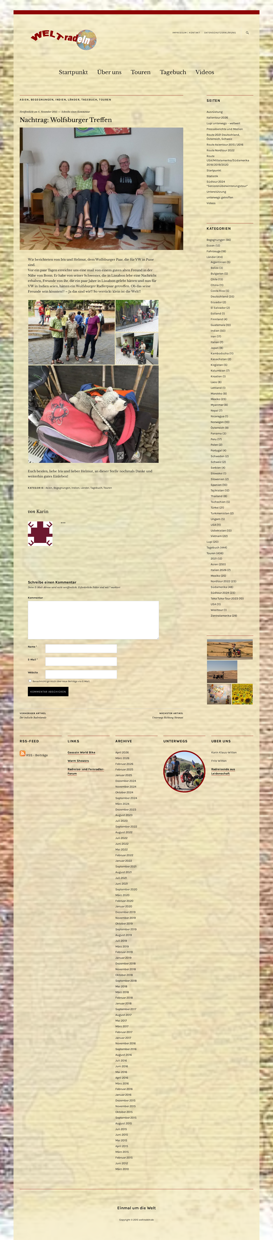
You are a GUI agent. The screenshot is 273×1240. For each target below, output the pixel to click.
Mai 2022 (121, 849)
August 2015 (123, 1123)
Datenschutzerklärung (220, 32)
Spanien (216, 485)
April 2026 (122, 752)
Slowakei (217, 473)
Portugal (216, 450)
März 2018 (122, 992)
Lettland (216, 388)
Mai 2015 (121, 1140)
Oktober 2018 (124, 975)
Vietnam (216, 536)
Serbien (216, 467)
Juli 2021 (121, 878)
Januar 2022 (123, 860)
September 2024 (126, 798)
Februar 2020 (124, 901)
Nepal (214, 410)
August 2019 (123, 935)
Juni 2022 (122, 844)
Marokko (216, 393)
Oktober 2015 (124, 1112)
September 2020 (126, 889)
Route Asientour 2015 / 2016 (225, 144)
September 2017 (125, 1009)
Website (33, 672)
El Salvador (218, 308)
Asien (24, 99)
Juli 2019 (121, 941)
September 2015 (125, 1117)
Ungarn (216, 519)
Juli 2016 (121, 1060)
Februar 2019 (124, 952)
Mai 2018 (121, 986)
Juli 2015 (121, 1129)
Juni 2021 (121, 883)
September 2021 (125, 866)
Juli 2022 (121, 838)
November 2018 (125, 969)
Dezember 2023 (125, 809)
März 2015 (122, 1152)
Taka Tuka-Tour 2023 (224, 598)
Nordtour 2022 (220, 581)
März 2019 (122, 946)
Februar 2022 (124, 855)
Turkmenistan (220, 513)
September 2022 (126, 826)
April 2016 (121, 1077)
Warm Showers (78, 761)
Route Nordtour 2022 (220, 150)
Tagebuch (173, 72)
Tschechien (218, 502)
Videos (205, 72)
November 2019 (125, 918)
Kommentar (35, 597)
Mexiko (215, 399)
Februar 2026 (124, 764)
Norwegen (217, 422)
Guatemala (218, 325)
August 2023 (124, 815)
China (215, 285)
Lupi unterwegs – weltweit (223, 123)
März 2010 (122, 1169)
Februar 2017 (123, 1032)
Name (32, 646)
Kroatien (216, 376)
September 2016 (125, 1049)
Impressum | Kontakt (186, 32)
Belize (214, 268)
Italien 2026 (218, 570)
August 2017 (123, 1015)
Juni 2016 (121, 1066)
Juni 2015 (121, 1134)
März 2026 (122, 758)
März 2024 (122, 804)
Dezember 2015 (125, 1100)
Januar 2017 (123, 1038)
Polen (214, 444)
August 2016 (123, 1055)
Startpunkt (73, 72)
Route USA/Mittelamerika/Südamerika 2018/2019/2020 (228, 160)
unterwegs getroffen (220, 197)
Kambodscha (220, 353)
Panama (216, 433)
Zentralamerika (221, 615)
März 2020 (122, 895)
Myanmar (217, 405)
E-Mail (33, 659)
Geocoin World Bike (81, 752)
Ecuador (216, 302)
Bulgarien (217, 273)
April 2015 (121, 1146)
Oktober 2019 (124, 923)
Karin (42, 511)
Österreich (217, 428)
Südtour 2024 (220, 593)
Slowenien (217, 479)
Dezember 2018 (125, 963)
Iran (213, 336)
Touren (141, 72)
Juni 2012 (121, 1163)
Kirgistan (217, 365)
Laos (214, 382)
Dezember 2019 (125, 912)
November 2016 (125, 1043)
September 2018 (126, 980)
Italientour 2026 (217, 117)
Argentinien (218, 262)
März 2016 (122, 1083)
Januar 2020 (123, 906)
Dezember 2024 (125, 781)
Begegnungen (42, 99)
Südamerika (219, 587)
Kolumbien (218, 370)
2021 (214, 558)
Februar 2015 (124, 1157)
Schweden (217, 456)
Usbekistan (218, 530)
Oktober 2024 (124, 792)
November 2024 (125, 786)
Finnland (217, 319)
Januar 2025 (123, 775)
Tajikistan (217, 490)
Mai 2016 (121, 1072)
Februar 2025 (124, 769)
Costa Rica (218, 291)
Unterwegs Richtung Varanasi (167, 715)
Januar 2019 (123, 958)
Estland (216, 313)
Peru (214, 439)
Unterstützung (216, 191)
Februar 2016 (124, 1089)
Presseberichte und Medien (225, 129)
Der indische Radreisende (33, 715)
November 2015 (125, 1106)
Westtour (217, 610)
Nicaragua (217, 416)
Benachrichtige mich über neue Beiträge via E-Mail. (61, 681)
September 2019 (125, 929)
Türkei (215, 507)
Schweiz (216, 462)
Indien (60, 99)
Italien (215, 342)
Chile (214, 279)
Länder (74, 99)
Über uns (109, 72)
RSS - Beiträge (37, 755)
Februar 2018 (124, 997)
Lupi (209, 542)
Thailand (217, 496)
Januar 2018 (123, 1003)
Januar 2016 (123, 1094)
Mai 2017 (121, 1020)
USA (213, 525)
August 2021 (123, 872)
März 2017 (122, 1026)
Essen (211, 245)
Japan (215, 348)
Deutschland (219, 296)
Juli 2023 (121, 821)
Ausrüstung (215, 112)
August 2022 (123, 832)
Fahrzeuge (214, 251)
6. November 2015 (47, 111)
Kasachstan (219, 359)
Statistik (212, 176)
